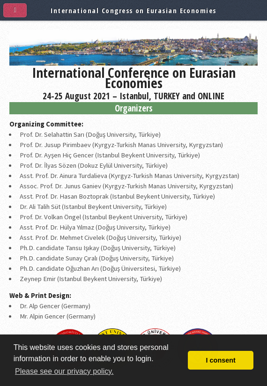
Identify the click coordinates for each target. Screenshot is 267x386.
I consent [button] (221, 360)
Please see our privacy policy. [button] (64, 371)
